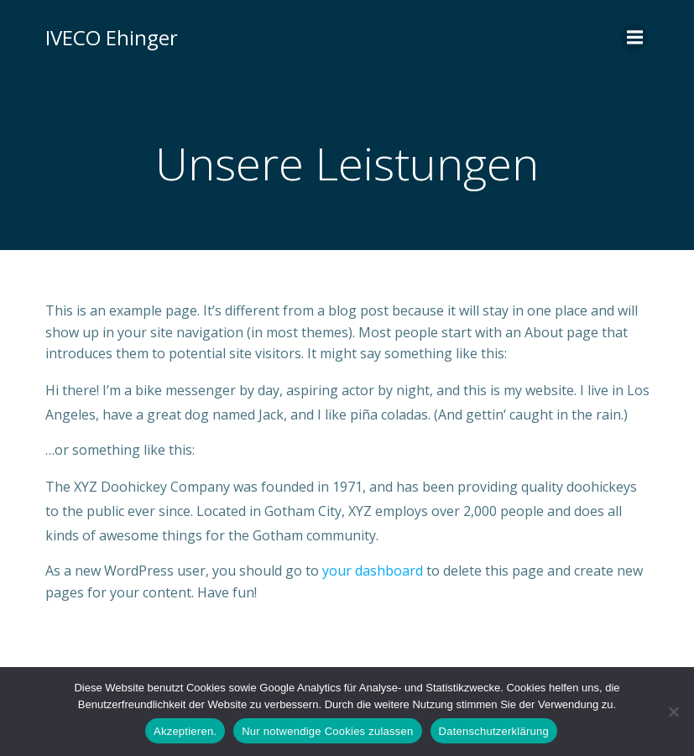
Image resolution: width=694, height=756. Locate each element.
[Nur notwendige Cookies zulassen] (673, 711)
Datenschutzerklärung (494, 731)
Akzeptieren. (185, 731)
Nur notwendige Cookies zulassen (327, 731)
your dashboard (372, 570)
